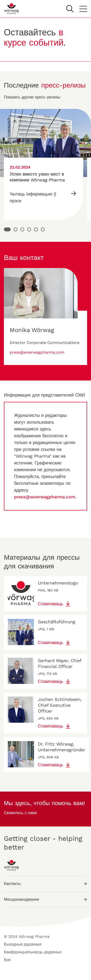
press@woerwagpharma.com (37, 352)
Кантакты (45, 883)
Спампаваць (54, 604)
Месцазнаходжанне (45, 899)
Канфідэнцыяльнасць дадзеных (32, 952)
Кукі (7, 959)
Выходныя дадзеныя (22, 944)
